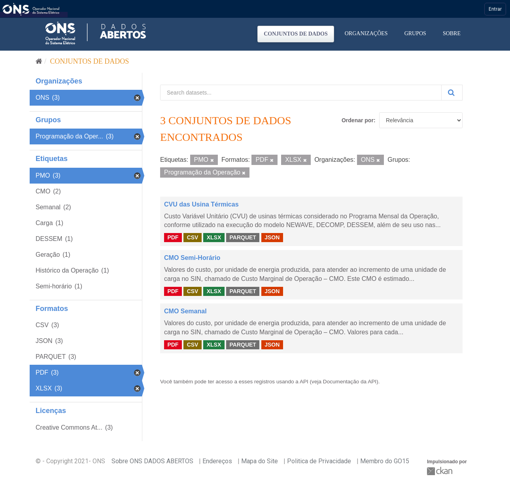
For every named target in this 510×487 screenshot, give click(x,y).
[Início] (39, 61)
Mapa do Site (259, 461)
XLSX (214, 237)
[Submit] (452, 92)
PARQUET (242, 237)
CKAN (440, 471)
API (304, 382)
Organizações (366, 33)
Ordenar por (358, 120)
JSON (272, 237)
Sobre (452, 33)
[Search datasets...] (301, 92)
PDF (172, 237)
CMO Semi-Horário (192, 257)
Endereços (217, 461)
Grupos (415, 33)
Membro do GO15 (384, 461)
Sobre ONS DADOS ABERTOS (152, 461)
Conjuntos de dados (296, 34)
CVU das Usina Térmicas (201, 204)
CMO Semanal (185, 311)
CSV (192, 237)
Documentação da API (349, 382)
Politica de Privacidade (319, 461)
